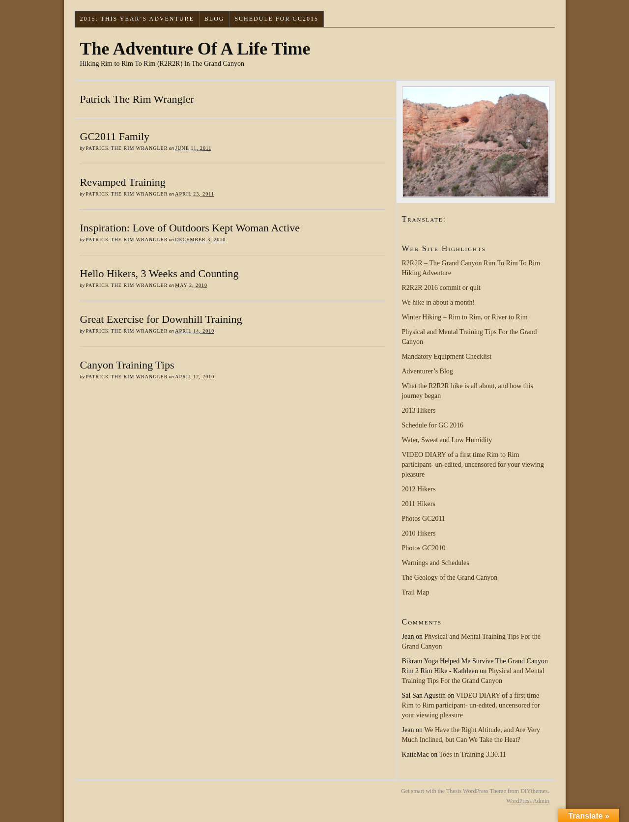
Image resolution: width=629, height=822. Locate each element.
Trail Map (415, 592)
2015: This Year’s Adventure (137, 18)
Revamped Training (123, 182)
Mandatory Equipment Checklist (447, 356)
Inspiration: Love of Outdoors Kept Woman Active (190, 228)
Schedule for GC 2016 (433, 425)
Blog (214, 18)
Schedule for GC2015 (276, 18)
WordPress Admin (527, 800)
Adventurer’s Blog (427, 371)
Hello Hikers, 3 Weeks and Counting (159, 273)
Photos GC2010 (424, 548)
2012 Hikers (419, 489)
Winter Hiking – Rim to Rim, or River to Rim (465, 317)
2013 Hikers (419, 410)
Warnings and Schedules (435, 563)
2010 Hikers (419, 533)
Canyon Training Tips (127, 365)
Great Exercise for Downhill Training (161, 319)
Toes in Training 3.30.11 (472, 754)
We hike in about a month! (438, 302)
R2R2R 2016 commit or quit (441, 287)
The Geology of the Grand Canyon (450, 577)
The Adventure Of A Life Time (195, 48)
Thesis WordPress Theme (476, 791)
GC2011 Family (115, 136)
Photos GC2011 (424, 518)
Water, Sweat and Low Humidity (447, 440)
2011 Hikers (418, 504)
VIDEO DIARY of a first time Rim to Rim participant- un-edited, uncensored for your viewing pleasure (473, 464)
